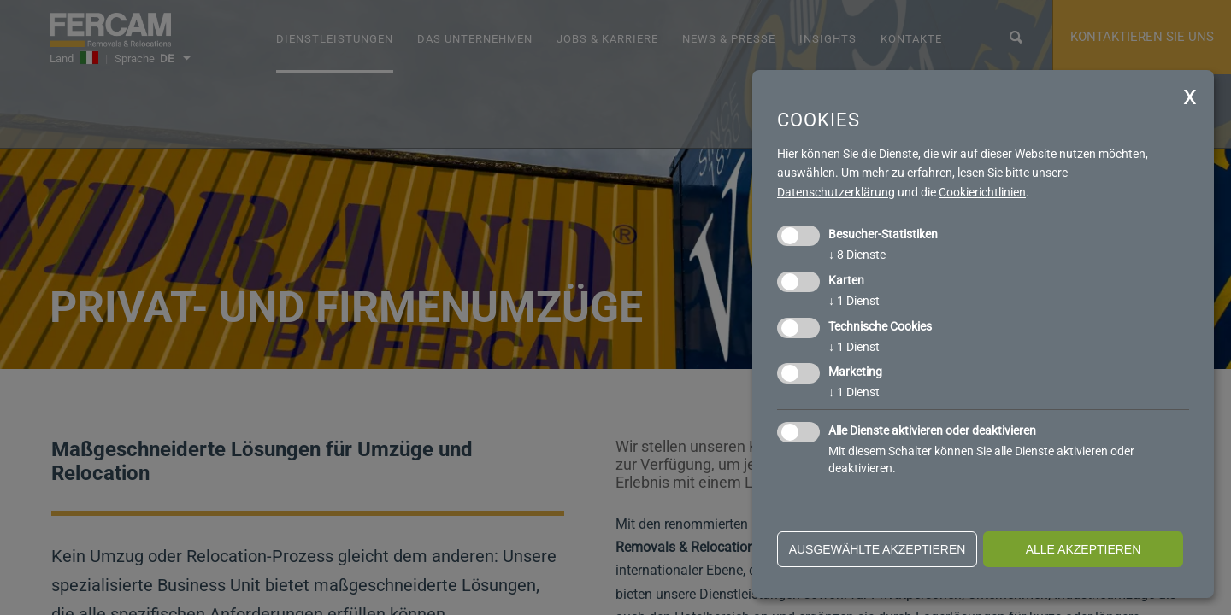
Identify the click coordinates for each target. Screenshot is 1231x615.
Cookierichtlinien (982, 192)
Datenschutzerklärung (836, 192)
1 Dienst (854, 301)
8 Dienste (857, 254)
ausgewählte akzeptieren (877, 549)
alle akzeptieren (1083, 549)
